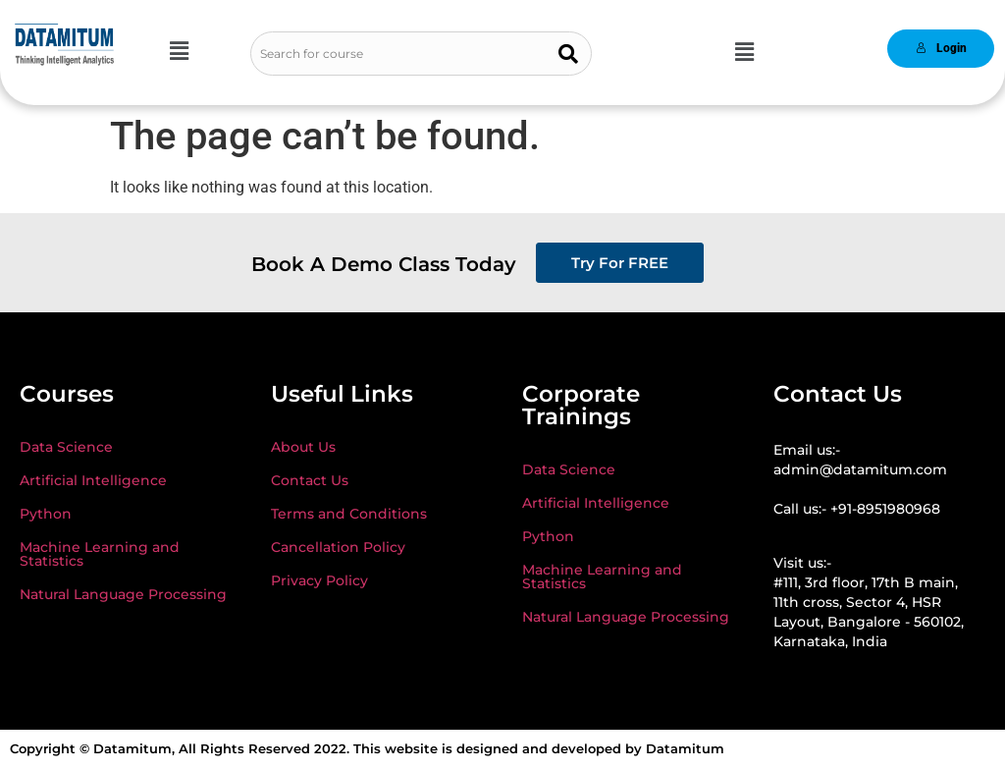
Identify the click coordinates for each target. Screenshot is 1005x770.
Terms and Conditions (349, 513)
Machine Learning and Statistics (100, 554)
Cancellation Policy (338, 547)
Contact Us (309, 480)
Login (941, 48)
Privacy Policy (319, 580)
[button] (178, 51)
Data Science (66, 447)
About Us (303, 447)
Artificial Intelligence (93, 480)
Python (46, 513)
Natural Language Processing (123, 594)
